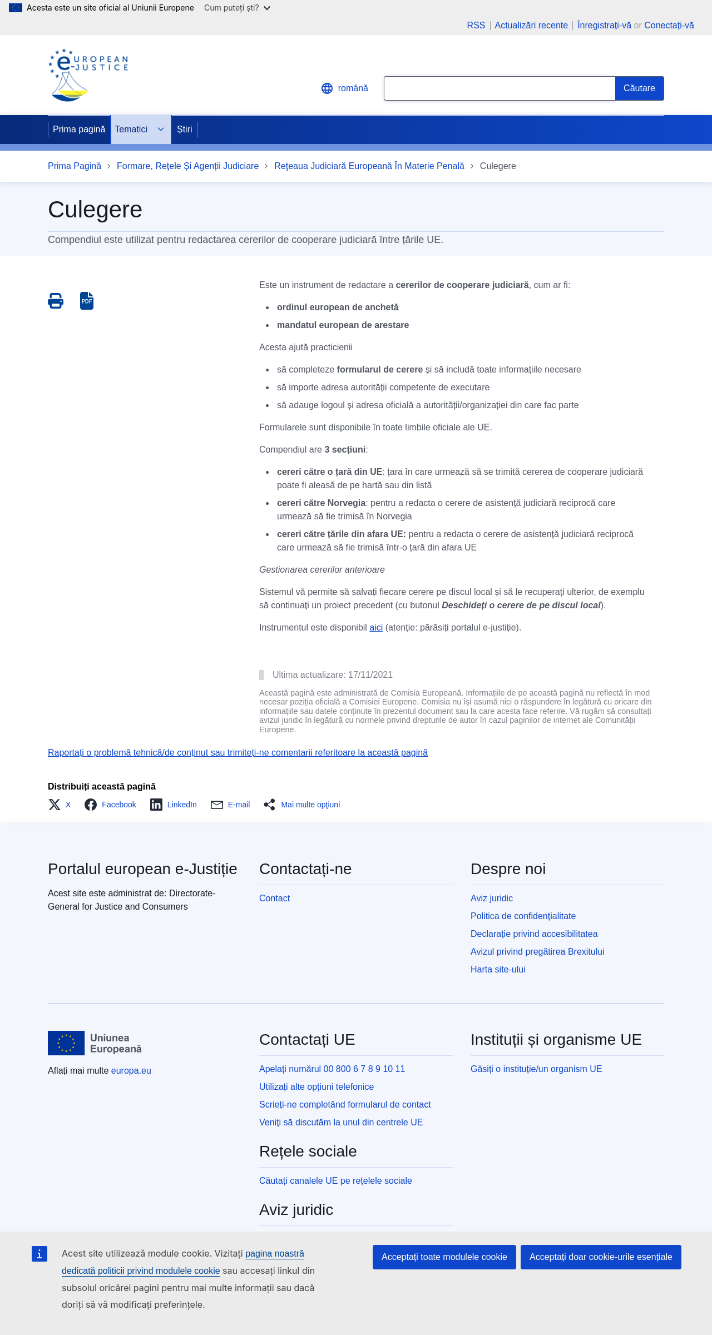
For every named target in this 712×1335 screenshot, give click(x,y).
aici (376, 627)
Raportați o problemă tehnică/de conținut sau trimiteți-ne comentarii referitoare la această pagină (238, 752)
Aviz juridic (492, 898)
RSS (476, 25)
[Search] (639, 88)
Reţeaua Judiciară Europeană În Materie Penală (369, 166)
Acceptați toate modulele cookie (444, 1257)
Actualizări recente (531, 25)
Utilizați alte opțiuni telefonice (316, 1086)
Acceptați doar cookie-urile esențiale (601, 1257)
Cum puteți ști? (237, 7)
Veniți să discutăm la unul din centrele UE (341, 1122)
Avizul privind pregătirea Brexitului (538, 951)
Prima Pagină (74, 166)
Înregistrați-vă (604, 25)
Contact (274, 898)
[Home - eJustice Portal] (88, 75)
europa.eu (131, 1070)
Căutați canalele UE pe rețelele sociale (335, 1180)
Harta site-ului (498, 969)
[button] (62, 804)
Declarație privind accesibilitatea (534, 934)
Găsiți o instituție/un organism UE (536, 1069)
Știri (184, 129)
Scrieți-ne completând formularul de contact (345, 1104)
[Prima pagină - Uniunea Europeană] (95, 1043)
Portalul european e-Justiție (143, 868)
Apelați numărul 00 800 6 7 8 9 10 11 (332, 1069)
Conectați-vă (669, 25)
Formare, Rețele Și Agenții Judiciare (188, 166)
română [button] (344, 88)
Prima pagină (79, 129)
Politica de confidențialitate (523, 916)
